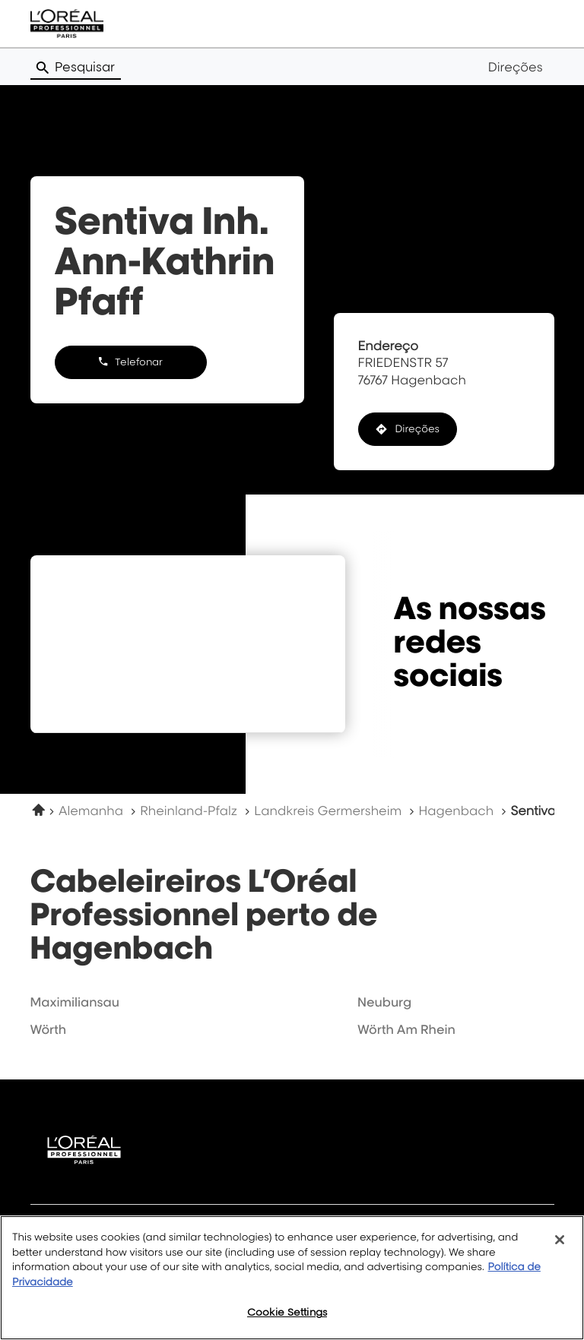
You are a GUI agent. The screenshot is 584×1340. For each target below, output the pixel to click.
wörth (48, 1029)
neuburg (384, 1002)
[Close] (559, 1239)
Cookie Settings (287, 1312)
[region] (292, 1277)
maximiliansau (74, 1002)
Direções (515, 66)
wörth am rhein (406, 1029)
